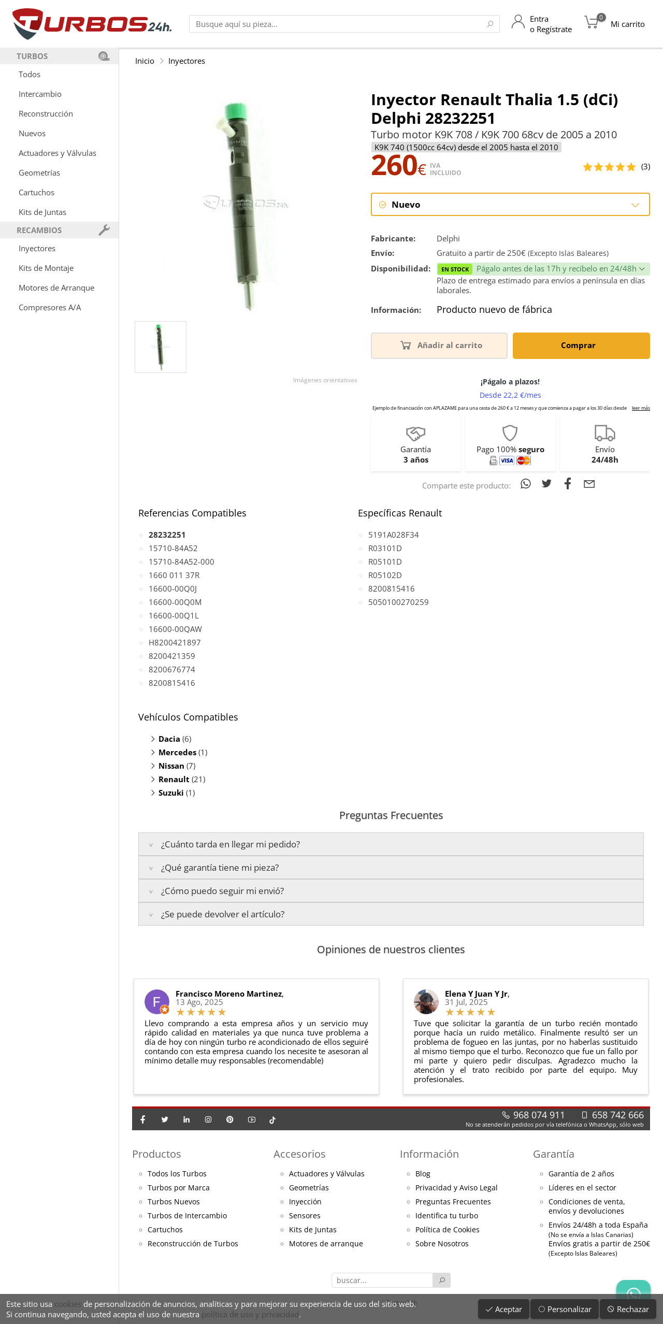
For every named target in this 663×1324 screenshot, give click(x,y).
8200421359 (172, 656)
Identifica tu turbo (446, 1216)
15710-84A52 (173, 548)
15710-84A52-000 (181, 562)
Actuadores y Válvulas (57, 153)
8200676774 (172, 670)
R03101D (385, 548)
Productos (156, 1154)
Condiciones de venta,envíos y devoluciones (587, 1207)
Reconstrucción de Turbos (193, 1244)
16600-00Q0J (173, 589)
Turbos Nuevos (174, 1202)
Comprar (580, 345)
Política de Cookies (447, 1230)
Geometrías (39, 172)
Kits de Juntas (42, 212)
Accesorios (299, 1154)
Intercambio (40, 94)
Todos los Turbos (177, 1174)
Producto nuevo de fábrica (494, 310)
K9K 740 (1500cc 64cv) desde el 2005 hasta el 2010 (466, 147)
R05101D (385, 562)
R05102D (385, 575)
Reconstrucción (46, 113)
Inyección (305, 1202)
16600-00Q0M (175, 602)
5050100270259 (398, 602)
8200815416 (172, 683)
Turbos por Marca (179, 1188)
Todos (29, 74)
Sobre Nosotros (442, 1244)
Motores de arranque (326, 1244)
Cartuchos (36, 192)
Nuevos (32, 133)
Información (429, 1154)
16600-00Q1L (174, 616)
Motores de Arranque (56, 287)
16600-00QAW (175, 629)
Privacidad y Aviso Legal (456, 1188)
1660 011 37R (174, 575)
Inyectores (37, 248)
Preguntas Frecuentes (453, 1202)
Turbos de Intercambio (187, 1216)
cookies (67, 1304)
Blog (422, 1174)
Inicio (144, 60)
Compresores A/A (50, 307)
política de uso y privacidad (250, 1314)
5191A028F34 (393, 535)
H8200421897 (175, 643)
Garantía (553, 1154)
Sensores (305, 1216)
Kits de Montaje (46, 268)
